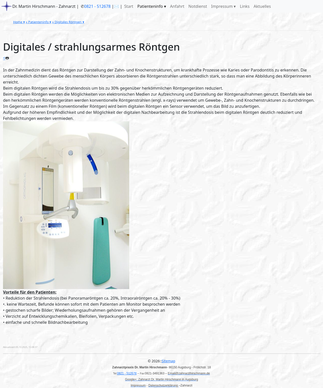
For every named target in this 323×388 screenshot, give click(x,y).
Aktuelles (262, 6)
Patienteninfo (150, 6)
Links (245, 6)
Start (128, 6)
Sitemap (168, 361)
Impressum (222, 6)
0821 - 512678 (97, 6)
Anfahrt (177, 6)
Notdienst (198, 6)
